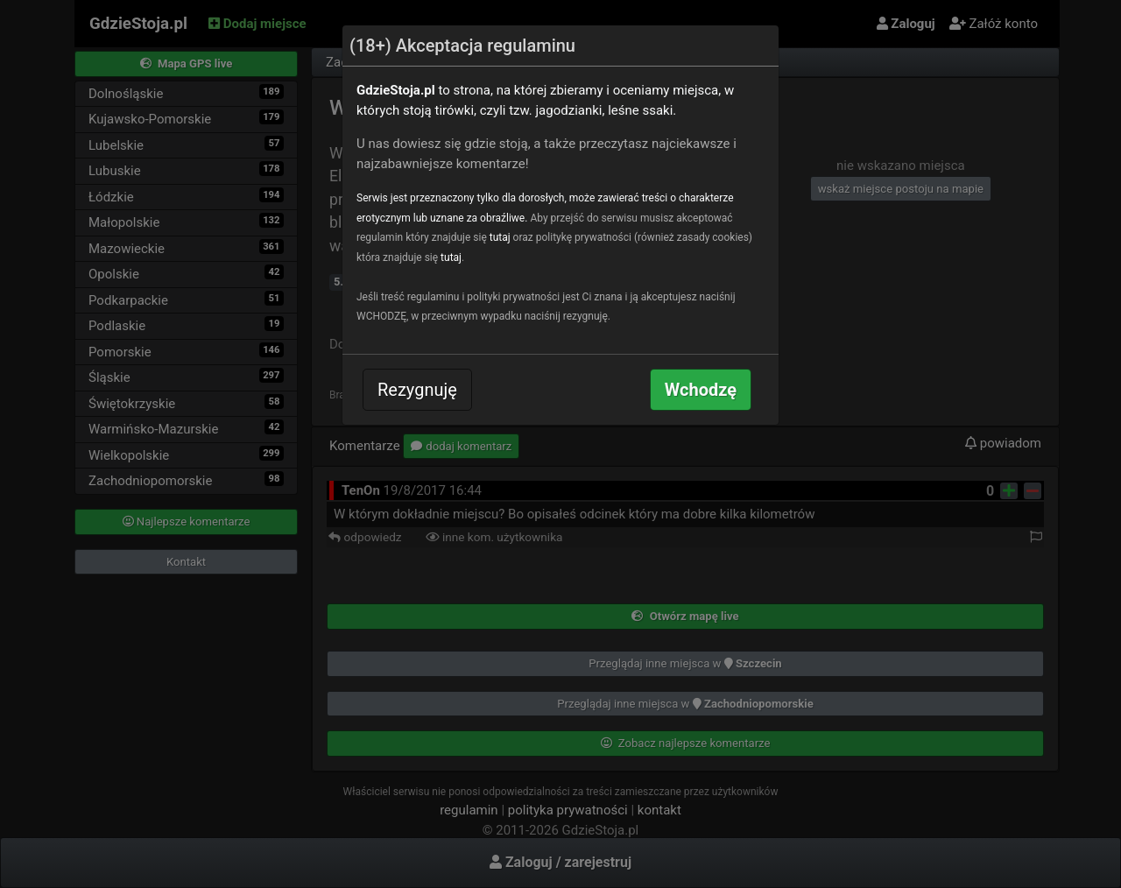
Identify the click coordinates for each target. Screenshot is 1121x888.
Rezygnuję (417, 389)
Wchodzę (701, 389)
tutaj (500, 237)
